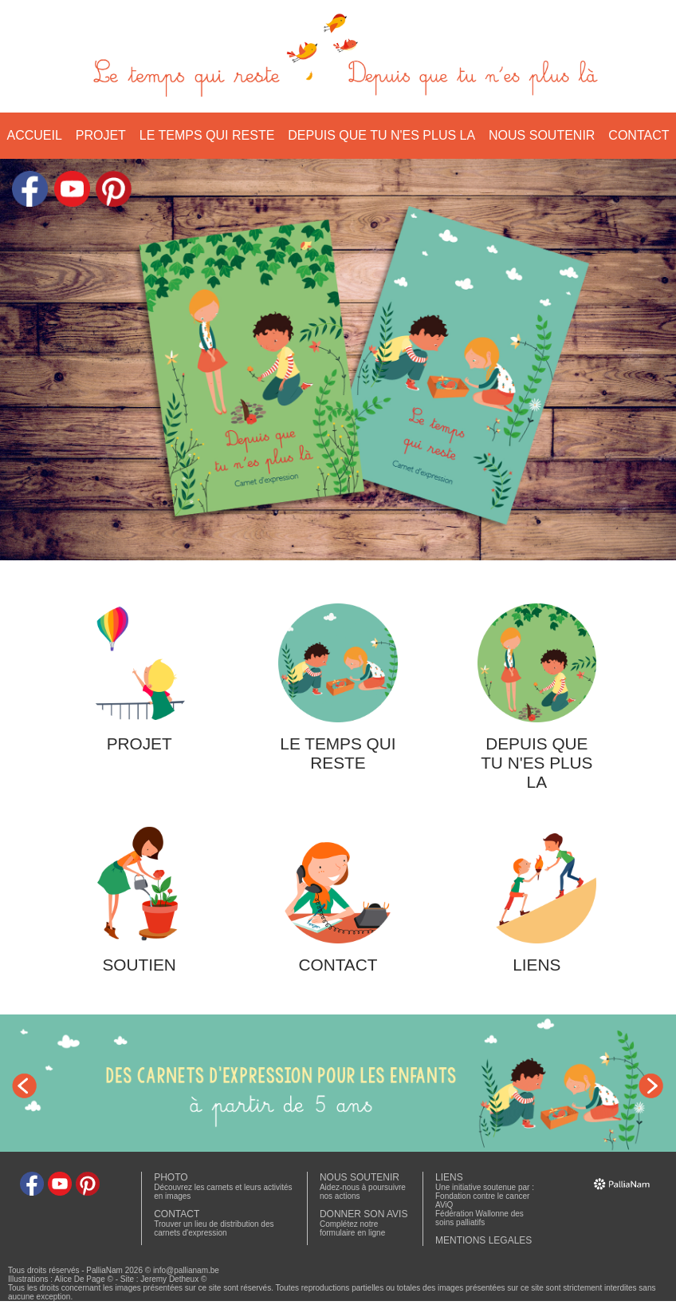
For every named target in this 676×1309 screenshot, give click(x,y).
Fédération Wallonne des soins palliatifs (479, 1218)
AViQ (444, 1204)
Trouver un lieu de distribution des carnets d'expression (213, 1228)
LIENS (449, 1177)
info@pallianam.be (186, 1270)
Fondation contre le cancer (482, 1196)
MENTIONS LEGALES (483, 1240)
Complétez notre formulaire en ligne (352, 1228)
